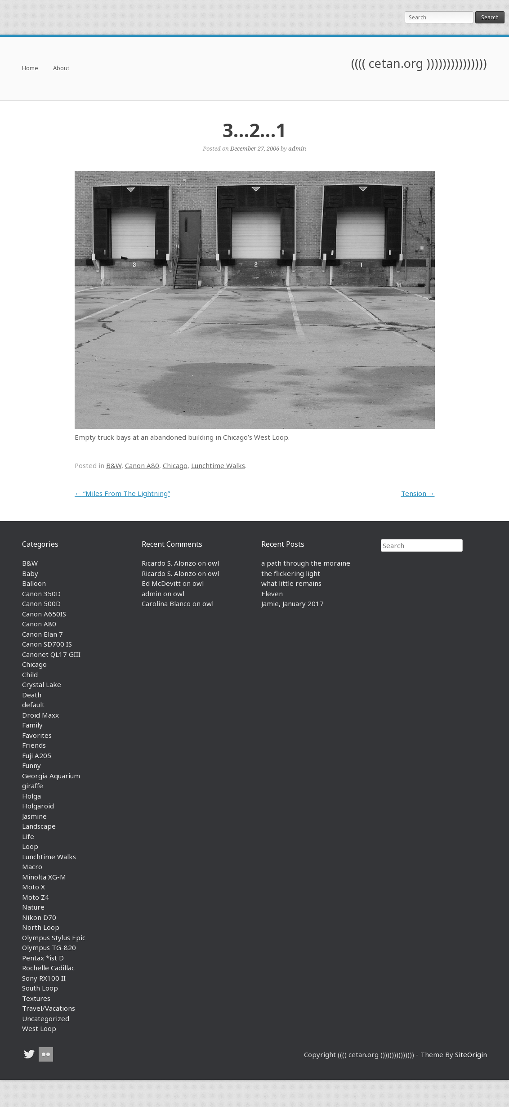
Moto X (33, 886)
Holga (31, 795)
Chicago (175, 465)
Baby (30, 573)
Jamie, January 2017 (292, 603)
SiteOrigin (471, 1054)
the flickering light (290, 573)
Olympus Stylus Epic (53, 937)
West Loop (39, 1028)
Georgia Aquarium (51, 775)
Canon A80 (142, 465)
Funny (31, 765)
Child (30, 674)
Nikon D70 (39, 917)
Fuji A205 (36, 755)
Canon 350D (41, 593)
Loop (30, 846)
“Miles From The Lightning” (122, 493)
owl (213, 562)
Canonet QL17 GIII (51, 654)
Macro (32, 866)
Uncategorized (45, 1018)
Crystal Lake (41, 684)
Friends (34, 745)
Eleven (272, 593)
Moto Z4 (35, 897)
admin (297, 148)
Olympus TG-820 (49, 947)
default (33, 704)
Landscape (39, 825)
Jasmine (34, 816)
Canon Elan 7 (42, 633)
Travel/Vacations (48, 1008)
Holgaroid (38, 805)
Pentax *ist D (43, 957)
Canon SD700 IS (47, 643)
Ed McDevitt (161, 583)
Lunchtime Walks (218, 465)
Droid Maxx (40, 714)
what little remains (291, 583)
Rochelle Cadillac (48, 967)
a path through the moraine (305, 562)
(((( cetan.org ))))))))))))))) (419, 63)
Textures (36, 998)
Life (28, 836)
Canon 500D (41, 603)
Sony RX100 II (44, 977)
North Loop (40, 927)
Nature (33, 906)
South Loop (40, 987)
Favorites (37, 735)
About (61, 68)
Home (30, 68)
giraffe (32, 785)
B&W (113, 465)
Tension (418, 493)
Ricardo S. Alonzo (169, 562)
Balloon (34, 583)
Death (31, 694)
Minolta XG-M (44, 876)
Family (32, 724)
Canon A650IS (44, 613)
